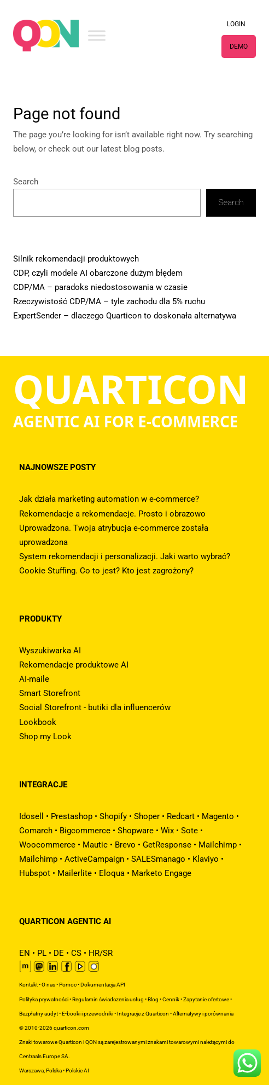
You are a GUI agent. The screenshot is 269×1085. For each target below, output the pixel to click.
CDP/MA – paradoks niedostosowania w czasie (100, 287)
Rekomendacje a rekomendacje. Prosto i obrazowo (112, 514)
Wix (167, 830)
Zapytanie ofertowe (206, 999)
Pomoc (68, 985)
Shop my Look (45, 736)
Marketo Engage (161, 873)
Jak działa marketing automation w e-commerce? (109, 499)
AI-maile (34, 679)
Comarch (35, 830)
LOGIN (236, 24)
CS (76, 953)
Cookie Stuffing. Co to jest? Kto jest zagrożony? (106, 571)
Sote (189, 830)
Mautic (95, 845)
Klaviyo (205, 859)
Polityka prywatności (43, 999)
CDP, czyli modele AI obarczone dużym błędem (98, 273)
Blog (153, 999)
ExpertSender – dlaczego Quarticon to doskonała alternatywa (124, 316)
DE (59, 953)
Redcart (181, 816)
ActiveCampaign (94, 859)
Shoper (147, 816)
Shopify (113, 816)
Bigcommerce (85, 830)
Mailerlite (74, 873)
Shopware (136, 830)
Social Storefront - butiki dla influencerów (95, 707)
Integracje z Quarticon (143, 1014)
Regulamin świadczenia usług (108, 999)
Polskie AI (77, 1070)
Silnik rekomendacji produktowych (76, 259)
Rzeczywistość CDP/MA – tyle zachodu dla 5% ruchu (109, 301)
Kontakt (28, 985)
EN (24, 953)
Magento (218, 816)
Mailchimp (217, 845)
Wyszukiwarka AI (50, 650)
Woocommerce (47, 845)
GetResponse (167, 845)
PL (41, 953)
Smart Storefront (49, 693)
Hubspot (34, 873)
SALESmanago (158, 859)
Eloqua (112, 873)
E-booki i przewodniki (87, 1014)
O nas (48, 985)
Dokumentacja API (102, 985)
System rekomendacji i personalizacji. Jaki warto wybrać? (124, 556)
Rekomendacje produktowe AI (73, 665)
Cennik (170, 999)
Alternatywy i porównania (203, 1014)
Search (25, 182)
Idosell (31, 816)
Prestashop (71, 816)
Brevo (125, 845)
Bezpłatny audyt (38, 1014)
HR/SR (101, 953)
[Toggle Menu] (97, 35)
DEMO (239, 46)
